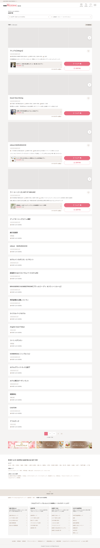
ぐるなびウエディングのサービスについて (71, 541)
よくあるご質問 (84, 541)
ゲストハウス (47, 470)
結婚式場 (29, 497)
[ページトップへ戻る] (50, 492)
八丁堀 (88, 465)
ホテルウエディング (38, 470)
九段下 (77, 465)
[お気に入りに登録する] (88, 51)
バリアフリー (76, 475)
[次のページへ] (58, 433)
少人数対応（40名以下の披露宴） (14, 475)
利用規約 (19, 541)
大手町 (48, 465)
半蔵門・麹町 (82, 465)
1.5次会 (24, 475)
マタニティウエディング (67, 475)
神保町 (68, 465)
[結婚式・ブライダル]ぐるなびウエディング (17, 497)
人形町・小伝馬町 (32, 465)
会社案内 (14, 541)
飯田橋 (44, 465)
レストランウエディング (13, 470)
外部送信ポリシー (41, 541)
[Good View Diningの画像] (50, 85)
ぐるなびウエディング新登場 (14, 477)
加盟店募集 (58, 541)
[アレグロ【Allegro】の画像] (50, 38)
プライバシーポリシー (32, 541)
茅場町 (26, 465)
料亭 (21, 470)
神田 (13, 465)
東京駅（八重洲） (54, 465)
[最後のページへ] (61, 433)
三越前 (21, 465)
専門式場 (25, 470)
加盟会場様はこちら (51, 541)
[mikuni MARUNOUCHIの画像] (50, 132)
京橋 (60, 465)
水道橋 (73, 465)
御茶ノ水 (39, 465)
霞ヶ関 (64, 465)
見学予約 (77, 68)
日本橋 (17, 465)
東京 (34, 497)
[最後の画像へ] (89, 38)
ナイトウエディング (42, 475)
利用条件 (24, 541)
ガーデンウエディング (32, 475)
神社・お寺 (31, 470)
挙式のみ (58, 475)
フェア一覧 (77, 64)
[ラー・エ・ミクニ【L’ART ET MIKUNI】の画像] (50, 179)
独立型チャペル (51, 475)
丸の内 (9, 465)
